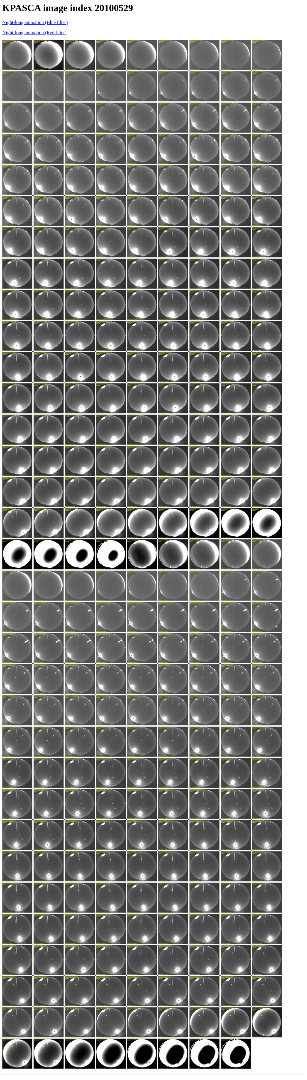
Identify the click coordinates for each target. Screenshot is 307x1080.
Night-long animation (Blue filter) (35, 22)
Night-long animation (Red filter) (34, 32)
